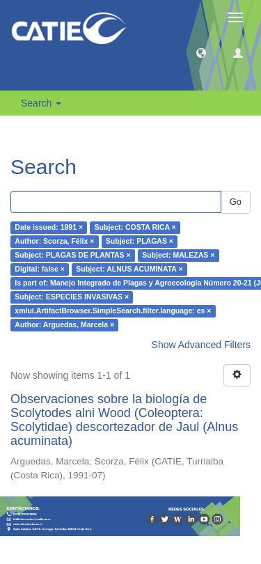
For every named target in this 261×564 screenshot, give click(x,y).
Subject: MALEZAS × (178, 255)
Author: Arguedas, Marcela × (64, 325)
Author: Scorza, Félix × (54, 241)
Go (236, 201)
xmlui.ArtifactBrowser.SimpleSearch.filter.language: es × (113, 311)
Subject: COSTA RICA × (135, 228)
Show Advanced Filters (201, 344)
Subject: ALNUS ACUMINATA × (129, 269)
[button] (201, 52)
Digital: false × (39, 269)
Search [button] (41, 103)
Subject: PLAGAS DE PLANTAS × (72, 255)
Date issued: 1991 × (49, 228)
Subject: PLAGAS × (139, 241)
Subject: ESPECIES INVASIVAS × (72, 297)
